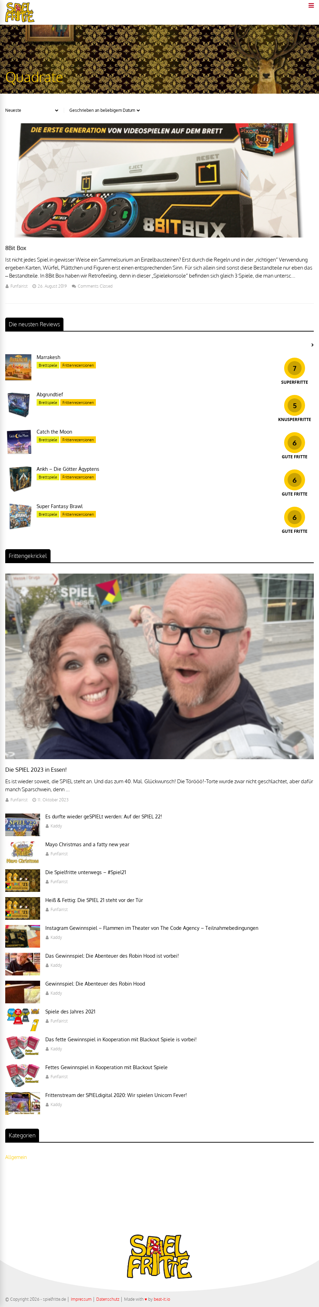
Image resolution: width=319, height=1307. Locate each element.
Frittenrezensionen (78, 365)
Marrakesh (48, 357)
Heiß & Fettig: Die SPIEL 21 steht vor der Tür (94, 900)
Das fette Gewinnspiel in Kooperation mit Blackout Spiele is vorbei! (121, 1039)
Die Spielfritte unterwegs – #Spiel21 (85, 872)
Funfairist (19, 286)
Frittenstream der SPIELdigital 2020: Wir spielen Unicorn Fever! (116, 1095)
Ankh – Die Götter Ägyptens (68, 469)
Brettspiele (48, 365)
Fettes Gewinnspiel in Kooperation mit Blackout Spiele (106, 1067)
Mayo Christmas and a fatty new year (87, 844)
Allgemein (16, 1157)
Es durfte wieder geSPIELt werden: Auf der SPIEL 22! (103, 816)
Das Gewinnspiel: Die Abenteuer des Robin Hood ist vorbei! (112, 956)
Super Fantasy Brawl (60, 506)
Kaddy (56, 825)
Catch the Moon (54, 432)
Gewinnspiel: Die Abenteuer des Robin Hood (95, 984)
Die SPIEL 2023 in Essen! (36, 769)
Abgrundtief (50, 394)
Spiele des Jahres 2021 (70, 1011)
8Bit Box (15, 247)
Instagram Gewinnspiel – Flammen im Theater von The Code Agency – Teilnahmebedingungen (151, 928)
